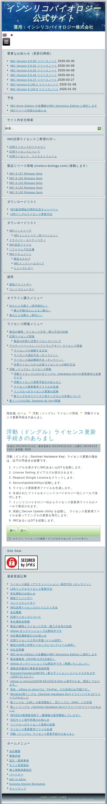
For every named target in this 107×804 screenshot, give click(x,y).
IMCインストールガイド (29, 263)
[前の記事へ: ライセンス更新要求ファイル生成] (13, 531)
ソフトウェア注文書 (22, 249)
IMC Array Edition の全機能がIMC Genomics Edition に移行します (53, 105)
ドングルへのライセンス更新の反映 (36, 391)
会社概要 (15, 751)
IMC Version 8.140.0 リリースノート (34, 89)
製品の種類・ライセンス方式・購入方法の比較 (38, 331)
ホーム (22, 413)
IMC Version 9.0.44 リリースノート (33, 75)
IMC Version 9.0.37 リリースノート (34, 79)
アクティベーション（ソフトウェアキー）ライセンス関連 (45, 345)
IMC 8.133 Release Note (26, 183)
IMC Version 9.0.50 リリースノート (33, 70)
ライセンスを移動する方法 (30, 350)
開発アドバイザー (20, 284)
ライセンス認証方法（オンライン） (36, 355)
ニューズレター (23, 268)
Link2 (53, 797)
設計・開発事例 (19, 760)
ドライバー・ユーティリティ (27, 240)
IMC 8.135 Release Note (26, 178)
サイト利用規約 (19, 765)
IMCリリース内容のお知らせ (28, 110)
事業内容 (15, 755)
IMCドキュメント (20, 254)
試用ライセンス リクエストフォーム (33, 156)
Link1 (44, 797)
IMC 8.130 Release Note (26, 192)
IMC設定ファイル (20, 244)
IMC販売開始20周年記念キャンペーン (34, 209)
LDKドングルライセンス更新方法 (31, 214)
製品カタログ (22, 258)
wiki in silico (17, 779)
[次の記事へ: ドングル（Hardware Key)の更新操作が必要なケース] (24, 531)
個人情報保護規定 (20, 769)
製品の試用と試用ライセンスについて (37, 341)
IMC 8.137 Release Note (26, 173)
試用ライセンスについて (24, 151)
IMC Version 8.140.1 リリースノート (34, 84)
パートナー (16, 774)
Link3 (63, 797)
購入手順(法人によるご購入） (32, 310)
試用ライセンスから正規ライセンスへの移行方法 (44, 364)
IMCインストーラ (20, 230)
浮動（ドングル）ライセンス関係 (30, 369)
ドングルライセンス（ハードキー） (68, 538)
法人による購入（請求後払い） (29, 305)
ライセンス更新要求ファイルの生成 (36, 386)
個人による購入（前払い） (26, 315)
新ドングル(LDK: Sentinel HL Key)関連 (35, 400)
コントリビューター (22, 289)
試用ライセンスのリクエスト (27, 147)
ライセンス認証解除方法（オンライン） (39, 359)
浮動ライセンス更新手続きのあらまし (37, 382)
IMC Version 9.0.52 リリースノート (34, 65)
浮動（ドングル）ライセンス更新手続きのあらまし (51, 435)
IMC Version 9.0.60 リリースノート (33, 61)
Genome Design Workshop (27, 783)
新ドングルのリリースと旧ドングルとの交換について (47, 396)
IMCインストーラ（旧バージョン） (36, 235)
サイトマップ (17, 788)
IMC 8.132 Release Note (26, 187)
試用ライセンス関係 (22, 336)
